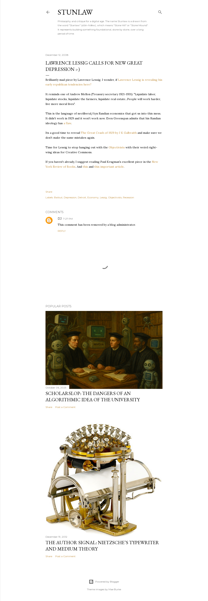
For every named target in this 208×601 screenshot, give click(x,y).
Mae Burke (114, 589)
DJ (60, 218)
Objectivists (117, 147)
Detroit (82, 197)
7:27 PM (68, 218)
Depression (70, 197)
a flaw (67, 123)
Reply (62, 230)
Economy (93, 197)
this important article (109, 166)
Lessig (103, 197)
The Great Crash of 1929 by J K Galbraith (109, 133)
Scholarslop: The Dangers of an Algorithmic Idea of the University (93, 396)
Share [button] (49, 191)
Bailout (58, 197)
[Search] (160, 11)
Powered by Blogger (104, 581)
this (85, 166)
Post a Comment (65, 407)
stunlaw (75, 12)
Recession (128, 197)
